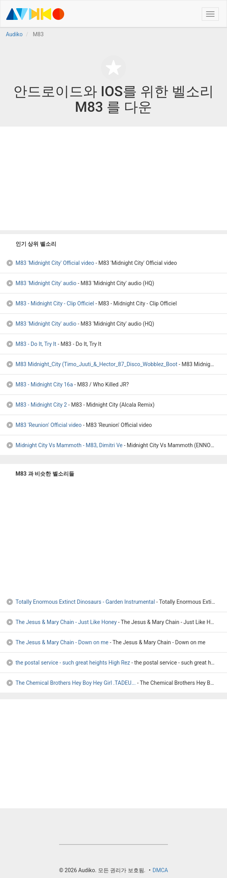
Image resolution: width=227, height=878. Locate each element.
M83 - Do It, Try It (31, 344)
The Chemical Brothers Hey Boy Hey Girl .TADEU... (71, 683)
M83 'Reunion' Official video (44, 425)
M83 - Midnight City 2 (36, 405)
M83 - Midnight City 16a (39, 384)
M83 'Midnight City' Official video (50, 263)
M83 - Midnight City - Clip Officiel (50, 303)
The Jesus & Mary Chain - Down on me (57, 642)
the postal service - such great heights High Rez (68, 662)
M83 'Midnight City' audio (41, 283)
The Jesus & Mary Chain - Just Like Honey (61, 622)
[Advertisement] (113, 178)
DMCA (160, 870)
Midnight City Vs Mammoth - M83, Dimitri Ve (64, 445)
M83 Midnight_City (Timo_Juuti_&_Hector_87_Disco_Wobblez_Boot (91, 364)
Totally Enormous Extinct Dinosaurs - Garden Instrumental (80, 602)
